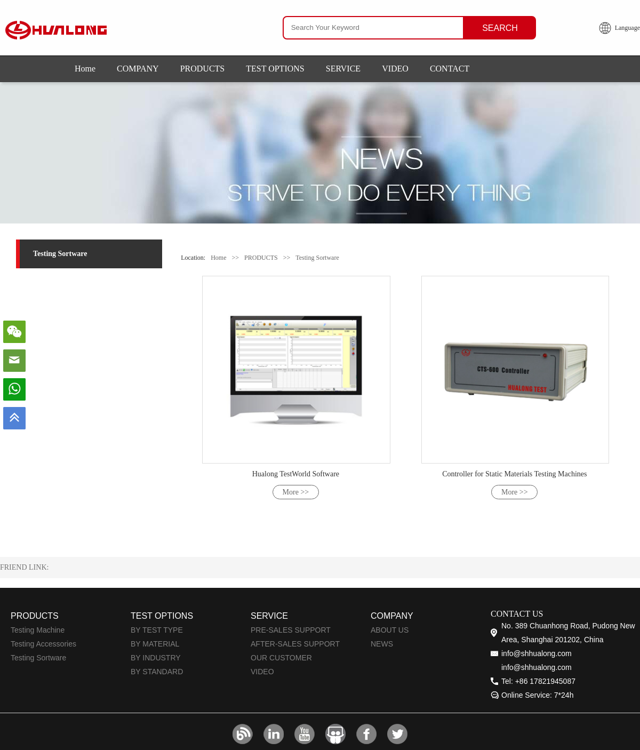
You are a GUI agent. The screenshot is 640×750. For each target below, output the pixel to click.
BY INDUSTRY (156, 657)
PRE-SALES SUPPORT (291, 630)
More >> (296, 492)
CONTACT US (517, 613)
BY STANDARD (157, 671)
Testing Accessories (43, 644)
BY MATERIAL (155, 644)
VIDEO (395, 68)
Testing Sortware (60, 254)
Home (85, 68)
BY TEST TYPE (157, 630)
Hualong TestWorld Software (295, 474)
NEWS (382, 644)
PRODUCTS (202, 68)
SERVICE (343, 68)
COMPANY (138, 68)
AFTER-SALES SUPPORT (295, 644)
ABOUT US (390, 630)
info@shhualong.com (536, 653)
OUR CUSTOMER (281, 657)
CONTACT (449, 68)
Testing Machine (38, 630)
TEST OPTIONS (275, 68)
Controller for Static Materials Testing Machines (514, 474)
